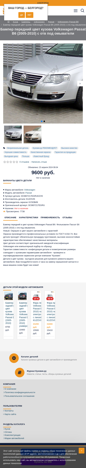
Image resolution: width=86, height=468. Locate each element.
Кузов (15, 22)
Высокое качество (69, 148)
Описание (10, 217)
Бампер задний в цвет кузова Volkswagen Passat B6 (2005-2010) (11, 313)
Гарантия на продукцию (65, 152)
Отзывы (67, 217)
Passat (51, 22)
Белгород (43, 3)
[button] (6, 83)
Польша (25, 156)
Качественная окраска (40, 152)
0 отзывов (24, 162)
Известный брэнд (41, 156)
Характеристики (28, 217)
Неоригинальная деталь (17, 148)
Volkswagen (39, 22)
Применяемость (50, 217)
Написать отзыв (39, 162)
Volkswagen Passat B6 (68, 22)
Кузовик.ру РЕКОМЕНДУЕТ (45, 148)
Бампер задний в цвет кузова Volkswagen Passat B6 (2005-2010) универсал (25, 314)
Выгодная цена (11, 156)
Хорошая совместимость (15, 152)
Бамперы (26, 22)
